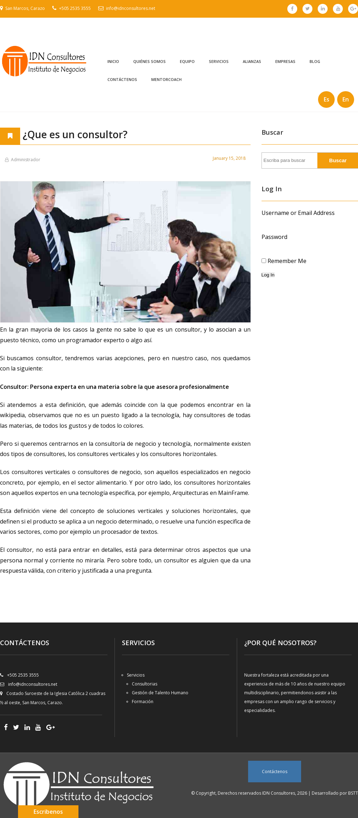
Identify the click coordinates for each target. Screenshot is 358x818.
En (345, 99)
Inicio (113, 61)
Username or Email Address (298, 213)
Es (326, 99)
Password (274, 237)
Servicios (219, 61)
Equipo (187, 61)
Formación (142, 702)
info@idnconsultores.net (130, 8)
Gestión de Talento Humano (160, 693)
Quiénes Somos (149, 61)
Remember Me (287, 261)
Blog (315, 61)
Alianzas (252, 61)
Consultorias (144, 684)
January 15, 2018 (229, 158)
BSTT (353, 793)
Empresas (285, 61)
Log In (268, 274)
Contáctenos (122, 79)
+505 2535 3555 (75, 8)
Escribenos (48, 812)
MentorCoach (166, 79)
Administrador (25, 160)
